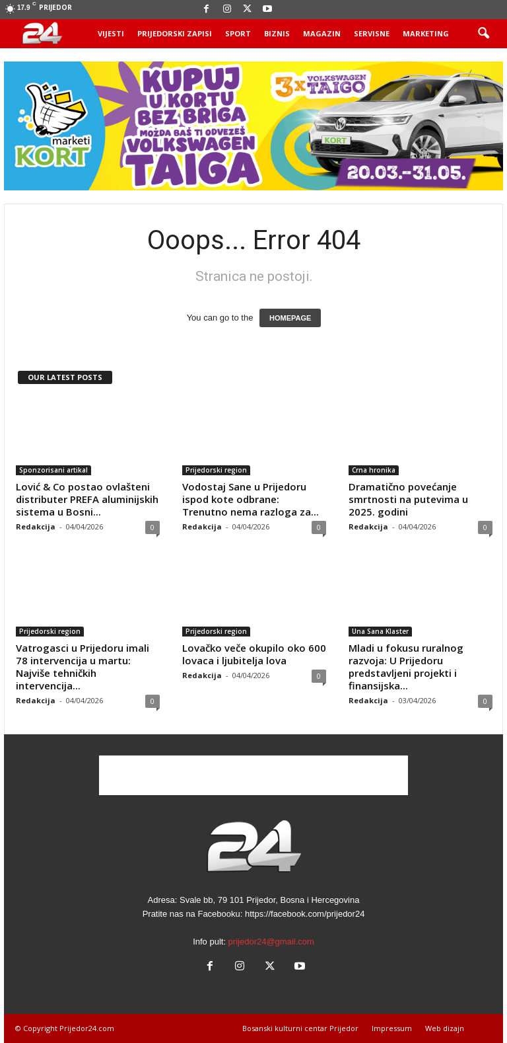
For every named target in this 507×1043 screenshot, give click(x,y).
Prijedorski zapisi (174, 33)
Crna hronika (373, 470)
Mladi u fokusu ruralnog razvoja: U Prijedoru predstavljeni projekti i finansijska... (406, 666)
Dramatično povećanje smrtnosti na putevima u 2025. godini (408, 499)
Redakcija (35, 526)
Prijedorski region (216, 470)
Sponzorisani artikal (53, 470)
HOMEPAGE (290, 318)
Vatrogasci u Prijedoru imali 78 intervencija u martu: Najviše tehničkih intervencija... (82, 666)
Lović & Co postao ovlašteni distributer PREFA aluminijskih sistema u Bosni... (87, 499)
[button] (483, 33)
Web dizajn (444, 1028)
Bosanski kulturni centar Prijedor (300, 1028)
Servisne (371, 33)
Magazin (322, 33)
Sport (238, 33)
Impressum (392, 1028)
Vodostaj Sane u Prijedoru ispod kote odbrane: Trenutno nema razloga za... (250, 499)
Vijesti (111, 33)
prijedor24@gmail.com (271, 941)
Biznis (277, 33)
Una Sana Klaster (380, 631)
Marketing (426, 33)
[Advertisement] (253, 775)
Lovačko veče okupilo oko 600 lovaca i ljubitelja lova (254, 654)
